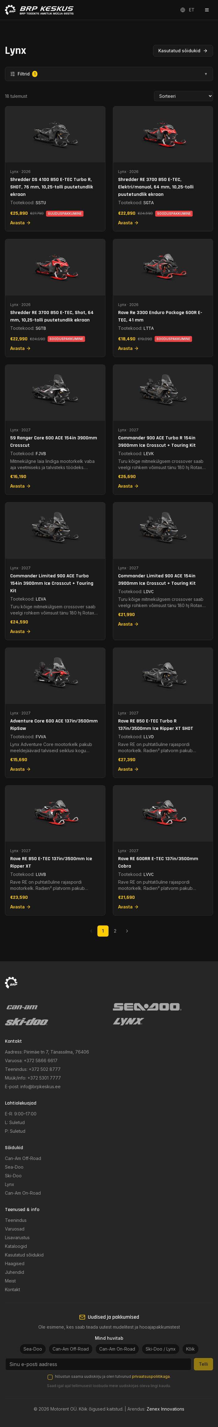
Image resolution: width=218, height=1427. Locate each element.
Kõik (190, 1349)
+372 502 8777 (45, 1069)
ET (187, 9)
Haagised (14, 1263)
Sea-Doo (14, 1167)
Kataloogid (16, 1246)
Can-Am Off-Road (23, 1158)
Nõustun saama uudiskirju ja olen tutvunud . (113, 1376)
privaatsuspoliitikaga (151, 1376)
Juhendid (14, 1272)
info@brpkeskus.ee (40, 1086)
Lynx (9, 1184)
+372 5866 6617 (41, 1060)
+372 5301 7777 (44, 1077)
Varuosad (14, 1228)
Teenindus (16, 1220)
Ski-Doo (13, 1175)
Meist (10, 1280)
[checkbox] (50, 1377)
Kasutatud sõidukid (183, 50)
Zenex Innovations (165, 1409)
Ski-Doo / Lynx (161, 1349)
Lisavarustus (17, 1237)
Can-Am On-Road (23, 1193)
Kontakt (12, 1289)
